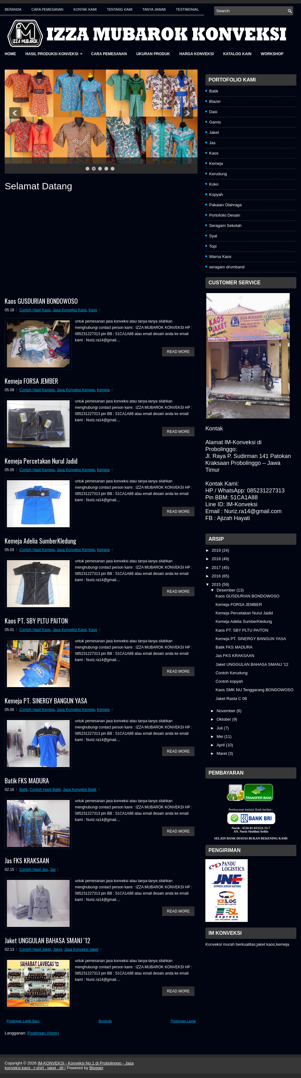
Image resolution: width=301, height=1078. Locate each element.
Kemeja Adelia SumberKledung (40, 541)
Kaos (93, 310)
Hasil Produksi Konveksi (55, 52)
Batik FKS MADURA (27, 780)
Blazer (215, 101)
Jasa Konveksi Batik (79, 789)
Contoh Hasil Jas (33, 869)
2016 (217, 576)
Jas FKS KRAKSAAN (27, 860)
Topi (213, 246)
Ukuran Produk (153, 54)
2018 (217, 558)
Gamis (215, 122)
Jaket (57, 949)
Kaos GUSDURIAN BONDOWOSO (41, 301)
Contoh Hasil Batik (45, 789)
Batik (23, 789)
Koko (214, 184)
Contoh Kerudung (231, 672)
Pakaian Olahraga (225, 204)
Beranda (13, 9)
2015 (217, 584)
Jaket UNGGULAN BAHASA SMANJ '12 (47, 940)
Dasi (213, 111)
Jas (53, 869)
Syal (213, 236)
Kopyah (216, 194)
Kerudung (218, 173)
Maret (222, 753)
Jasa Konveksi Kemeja (76, 390)
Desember (227, 590)
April (221, 745)
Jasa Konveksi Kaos (70, 310)
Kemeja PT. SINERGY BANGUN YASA (46, 700)
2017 (217, 567)
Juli (220, 728)
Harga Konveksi (196, 54)
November (227, 710)
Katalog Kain (237, 54)
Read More (178, 352)
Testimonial (187, 9)
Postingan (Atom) (43, 1033)
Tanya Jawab (154, 9)
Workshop (272, 54)
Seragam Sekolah (225, 225)
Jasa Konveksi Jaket (81, 949)
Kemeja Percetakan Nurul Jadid (41, 461)
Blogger (96, 1067)
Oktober (224, 719)
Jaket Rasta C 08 (231, 698)
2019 (217, 550)
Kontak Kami (85, 9)
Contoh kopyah (229, 681)
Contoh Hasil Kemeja (37, 390)
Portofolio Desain (224, 215)
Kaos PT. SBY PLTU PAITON (36, 621)
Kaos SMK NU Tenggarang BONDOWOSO (254, 689)
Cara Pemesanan (47, 9)
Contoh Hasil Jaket (35, 949)
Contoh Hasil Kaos (34, 310)
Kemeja (103, 390)
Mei (220, 736)
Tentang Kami (120, 9)
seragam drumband (227, 267)
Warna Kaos (220, 256)
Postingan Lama (183, 1021)
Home (10, 54)
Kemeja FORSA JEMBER (31, 381)
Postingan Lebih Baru (23, 1021)
